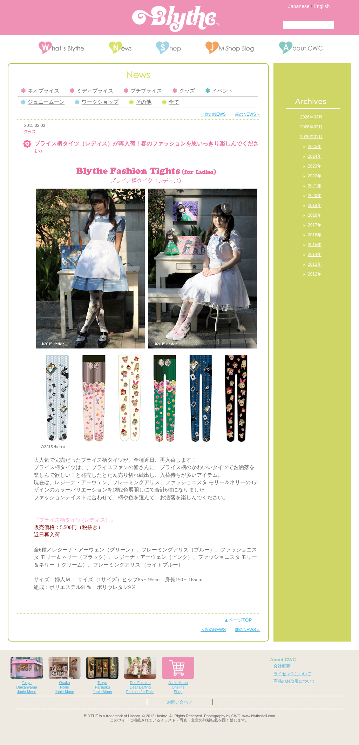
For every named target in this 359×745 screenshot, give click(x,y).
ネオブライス (40, 91)
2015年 (314, 244)
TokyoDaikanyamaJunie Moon (27, 675)
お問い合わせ (179, 702)
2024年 (314, 156)
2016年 (314, 234)
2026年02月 (311, 126)
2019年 (314, 205)
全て (170, 102)
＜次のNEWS (213, 114)
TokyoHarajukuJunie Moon (102, 675)
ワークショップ (96, 102)
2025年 (314, 146)
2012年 (314, 274)
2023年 (314, 166)
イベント (219, 91)
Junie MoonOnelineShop (178, 675)
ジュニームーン (43, 102)
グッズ (183, 91)
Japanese (299, 6)
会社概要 (281, 666)
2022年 (314, 176)
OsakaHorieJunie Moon (64, 675)
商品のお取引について (294, 681)
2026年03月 (311, 117)
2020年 (314, 195)
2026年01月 (311, 136)
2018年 (314, 215)
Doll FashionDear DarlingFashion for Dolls (140, 675)
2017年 (314, 225)
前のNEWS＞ (247, 114)
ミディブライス (91, 91)
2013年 (314, 264)
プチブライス (143, 91)
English (321, 6)
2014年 (314, 254)
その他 (140, 102)
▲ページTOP (238, 620)
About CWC (283, 659)
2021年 (314, 185)
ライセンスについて (292, 673)
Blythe (176, 19)
